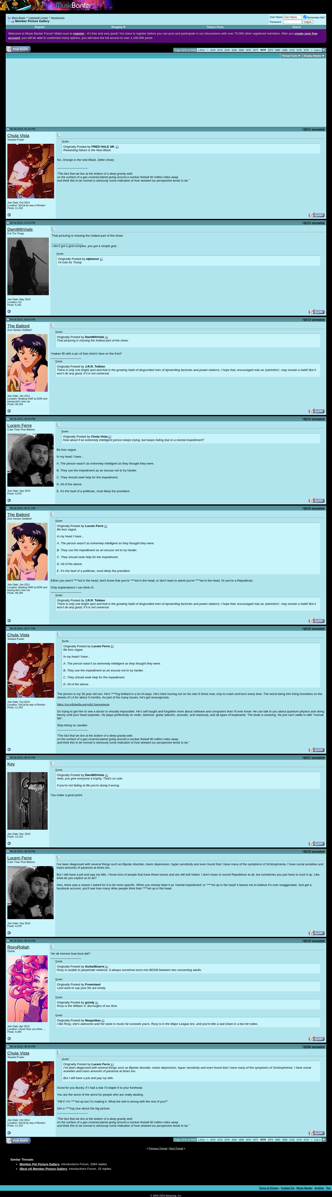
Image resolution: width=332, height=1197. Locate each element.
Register (40, 27)
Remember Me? (314, 17)
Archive (319, 1188)
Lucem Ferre (19, 425)
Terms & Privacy (269, 1188)
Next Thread (176, 1148)
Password (275, 22)
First (201, 50)
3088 (284, 50)
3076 (248, 50)
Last (317, 50)
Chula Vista (18, 135)
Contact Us (287, 1188)
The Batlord (18, 326)
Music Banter (19, 17)
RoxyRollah (18, 947)
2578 (219, 50)
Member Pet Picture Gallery (39, 1164)
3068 (241, 50)
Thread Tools (289, 55)
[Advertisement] (46, 92)
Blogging (116, 27)
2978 (227, 50)
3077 (255, 50)
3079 (270, 50)
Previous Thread (158, 1148)
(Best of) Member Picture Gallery (43, 1169)
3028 (234, 50)
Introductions (57, 17)
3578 (306, 50)
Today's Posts (215, 27)
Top (328, 1188)
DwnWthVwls (20, 229)
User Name (276, 17)
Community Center (38, 17)
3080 (277, 50)
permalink (318, 129)
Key (11, 764)
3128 (291, 50)
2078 (212, 50)
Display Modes (312, 55)
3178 (299, 50)
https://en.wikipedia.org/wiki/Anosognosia (83, 704)
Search (296, 27)
